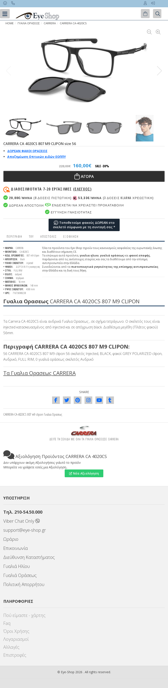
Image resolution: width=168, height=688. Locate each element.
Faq (7, 623)
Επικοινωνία (15, 548)
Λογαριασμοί (16, 639)
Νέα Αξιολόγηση (84, 473)
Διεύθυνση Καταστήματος (29, 557)
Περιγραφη (14, 236)
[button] (159, 71)
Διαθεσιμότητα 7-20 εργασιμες (51, 189)
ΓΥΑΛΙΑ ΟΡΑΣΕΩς (29, 23)
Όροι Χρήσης (16, 631)
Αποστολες (48, 236)
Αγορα (84, 176)
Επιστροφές (14, 655)
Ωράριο (10, 539)
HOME (10, 23)
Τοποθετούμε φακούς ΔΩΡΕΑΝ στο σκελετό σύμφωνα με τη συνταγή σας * (84, 225)
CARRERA (50, 23)
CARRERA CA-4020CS (73, 23)
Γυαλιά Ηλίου (16, 566)
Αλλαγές (11, 647)
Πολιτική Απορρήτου (23, 584)
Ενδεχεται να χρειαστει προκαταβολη (84, 205)
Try (31, 236)
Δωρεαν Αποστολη (23, 205)
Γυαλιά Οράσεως (20, 575)
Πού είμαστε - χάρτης (24, 615)
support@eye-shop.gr (24, 530)
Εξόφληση (71, 236)
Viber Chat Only (21, 521)
